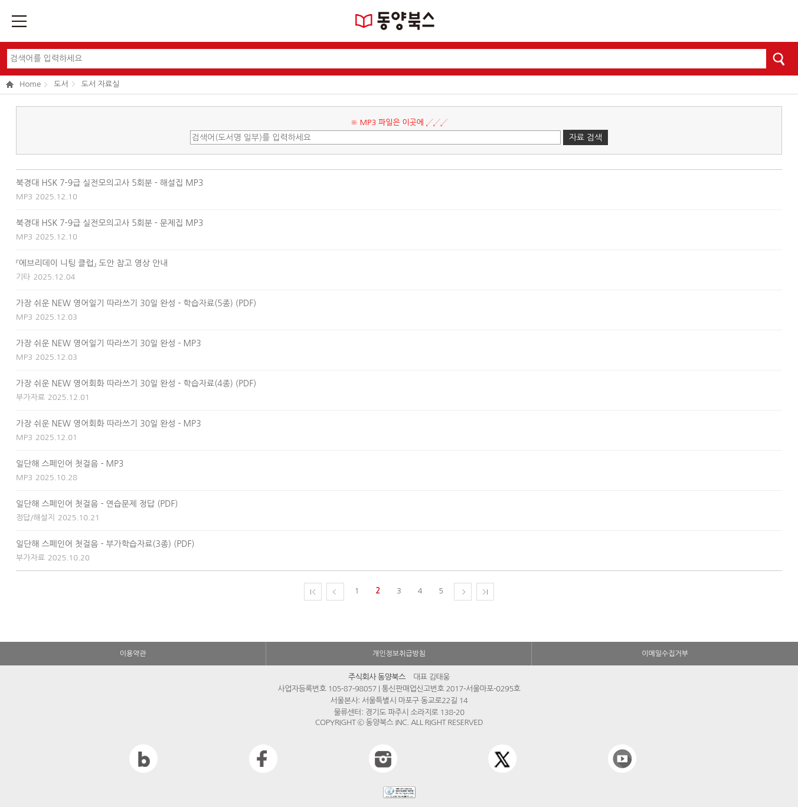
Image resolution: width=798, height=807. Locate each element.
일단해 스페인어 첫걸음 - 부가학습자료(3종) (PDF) (105, 544)
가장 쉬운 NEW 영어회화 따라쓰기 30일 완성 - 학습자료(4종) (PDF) (136, 383)
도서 (61, 84)
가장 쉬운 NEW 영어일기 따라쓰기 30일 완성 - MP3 (108, 343)
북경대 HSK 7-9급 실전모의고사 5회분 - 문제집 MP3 (109, 223)
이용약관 (133, 653)
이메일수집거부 (665, 653)
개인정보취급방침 (399, 653)
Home (23, 84)
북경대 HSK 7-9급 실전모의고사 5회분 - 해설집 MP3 (109, 183)
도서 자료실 (100, 84)
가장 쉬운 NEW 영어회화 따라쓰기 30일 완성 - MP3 (108, 423)
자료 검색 (586, 137)
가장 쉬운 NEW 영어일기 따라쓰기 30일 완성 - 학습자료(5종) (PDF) (136, 303)
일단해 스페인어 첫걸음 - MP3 (70, 464)
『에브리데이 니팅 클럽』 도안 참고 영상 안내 (92, 263)
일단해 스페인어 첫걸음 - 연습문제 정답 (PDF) (97, 504)
